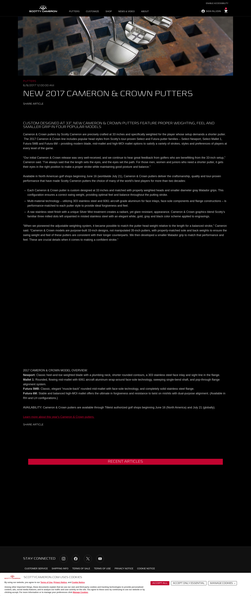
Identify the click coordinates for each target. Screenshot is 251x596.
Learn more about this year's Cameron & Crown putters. (58, 416)
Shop (108, 11)
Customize (92, 11)
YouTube (100, 559)
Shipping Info (60, 568)
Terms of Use (46, 582)
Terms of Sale (81, 568)
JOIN (218, 11)
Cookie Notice (78, 582)
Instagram (64, 559)
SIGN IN (210, 11)
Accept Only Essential (189, 583)
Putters (74, 11)
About (145, 11)
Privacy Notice (60, 582)
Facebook (31, 111)
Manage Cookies (80, 592)
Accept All (159, 583)
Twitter (25, 111)
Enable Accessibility (217, 3)
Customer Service (36, 568)
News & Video (126, 11)
